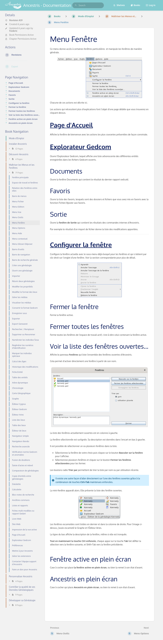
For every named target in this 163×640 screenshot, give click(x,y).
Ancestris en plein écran (20, 123)
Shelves (119, 5)
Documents (14, 91)
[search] (88, 5)
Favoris (12, 95)
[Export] (22, 66)
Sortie (11, 98)
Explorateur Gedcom (19, 87)
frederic (13, 30)
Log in (150, 5)
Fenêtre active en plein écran (23, 119)
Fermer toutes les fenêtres (22, 111)
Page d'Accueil (16, 82)
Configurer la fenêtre (19, 103)
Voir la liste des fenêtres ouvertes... (24, 114)
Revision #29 (14, 20)
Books (135, 5)
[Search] (76, 5)
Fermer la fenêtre (17, 107)
